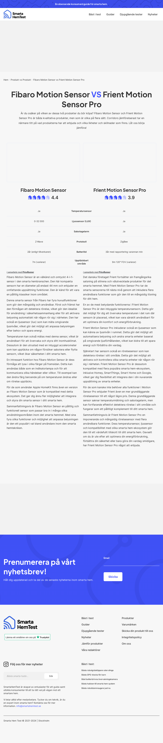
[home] (15, 14)
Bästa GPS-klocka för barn (94, 675)
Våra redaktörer (91, 650)
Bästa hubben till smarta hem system (98, 683)
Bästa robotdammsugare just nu (96, 688)
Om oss (126, 643)
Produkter (128, 618)
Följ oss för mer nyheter (26, 664)
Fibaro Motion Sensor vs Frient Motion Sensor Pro (58, 79)
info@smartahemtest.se (28, 706)
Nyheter (153, 14)
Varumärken (129, 624)
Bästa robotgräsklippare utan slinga (97, 670)
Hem (6, 79)
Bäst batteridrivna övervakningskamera (100, 679)
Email (107, 557)
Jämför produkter (92, 643)
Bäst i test (95, 14)
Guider (110, 14)
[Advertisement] (81, 46)
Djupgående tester (131, 14)
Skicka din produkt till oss (137, 630)
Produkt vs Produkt (21, 79)
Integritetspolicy (132, 637)
